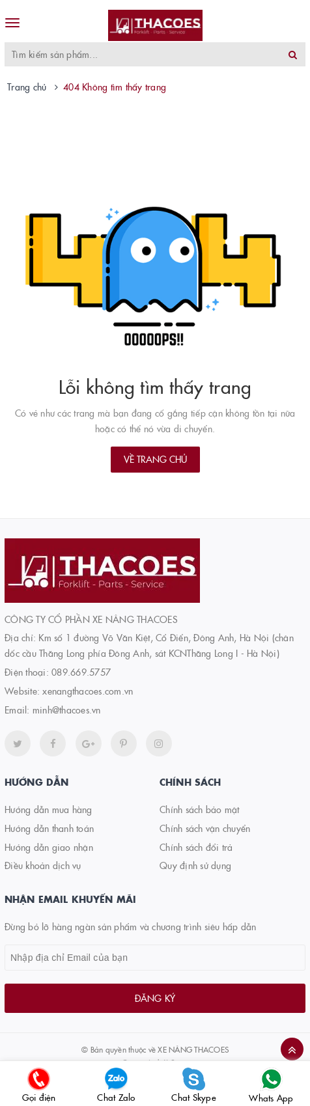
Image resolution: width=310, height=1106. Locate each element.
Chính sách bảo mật (200, 809)
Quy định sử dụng (195, 865)
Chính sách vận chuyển (205, 828)
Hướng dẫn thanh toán (49, 828)
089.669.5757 (81, 671)
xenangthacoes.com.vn (87, 690)
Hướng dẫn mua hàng (48, 809)
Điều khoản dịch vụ (43, 865)
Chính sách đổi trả (196, 846)
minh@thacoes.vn (67, 709)
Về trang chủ (155, 458)
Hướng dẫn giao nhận (49, 846)
